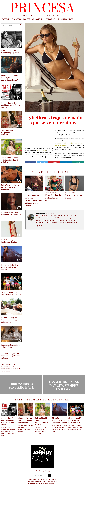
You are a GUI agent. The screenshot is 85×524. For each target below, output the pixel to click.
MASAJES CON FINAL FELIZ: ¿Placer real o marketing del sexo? (10, 77)
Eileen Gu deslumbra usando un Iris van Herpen (9, 267)
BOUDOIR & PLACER (52, 19)
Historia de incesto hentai (73, 196)
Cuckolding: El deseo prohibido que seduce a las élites (10, 105)
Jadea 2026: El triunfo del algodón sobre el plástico (10, 159)
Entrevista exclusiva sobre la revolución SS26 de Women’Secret (11, 214)
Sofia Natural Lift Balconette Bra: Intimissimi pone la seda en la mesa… (11, 367)
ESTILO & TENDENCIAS (18, 19)
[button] (20, 25)
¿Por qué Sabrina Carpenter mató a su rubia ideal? (9, 132)
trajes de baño (41, 150)
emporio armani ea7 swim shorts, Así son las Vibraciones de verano (33, 200)
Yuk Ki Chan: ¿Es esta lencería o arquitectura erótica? (10, 355)
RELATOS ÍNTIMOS (67, 19)
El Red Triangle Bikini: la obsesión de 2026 (10, 241)
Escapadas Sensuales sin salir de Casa (11, 346)
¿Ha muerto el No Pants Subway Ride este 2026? (11, 293)
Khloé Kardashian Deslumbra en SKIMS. (53, 198)
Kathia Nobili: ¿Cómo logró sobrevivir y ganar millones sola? (11, 319)
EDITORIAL (5, 19)
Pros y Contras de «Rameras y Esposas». (10, 51)
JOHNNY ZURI (40, 213)
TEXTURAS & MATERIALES (35, 19)
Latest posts (50, 213)
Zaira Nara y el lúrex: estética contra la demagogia (10, 187)
